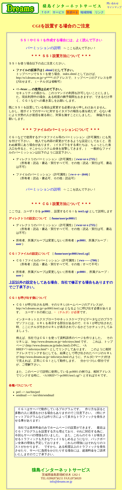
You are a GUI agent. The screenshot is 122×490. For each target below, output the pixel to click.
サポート (72, 12)
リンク (99, 12)
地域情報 (86, 12)
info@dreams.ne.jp (61, 481)
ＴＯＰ (45, 12)
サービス (58, 12)
